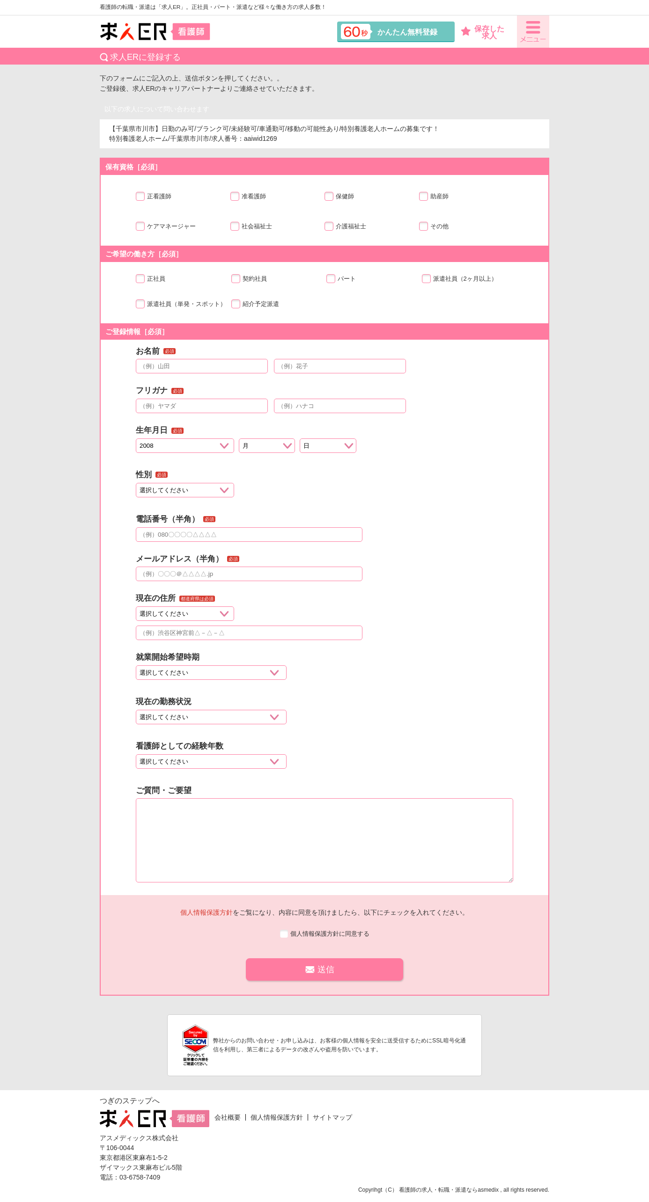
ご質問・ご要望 (164, 790)
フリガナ (152, 390)
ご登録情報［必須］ (137, 331)
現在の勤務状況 (164, 701)
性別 (144, 474)
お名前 (148, 351)
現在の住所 (156, 598)
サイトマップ (332, 1117)
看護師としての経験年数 (179, 746)
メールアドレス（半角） (179, 558)
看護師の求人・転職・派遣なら (438, 1190)
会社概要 (227, 1117)
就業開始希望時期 (167, 657)
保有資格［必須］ (133, 167)
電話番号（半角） (167, 519)
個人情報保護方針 (206, 912)
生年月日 (152, 430)
